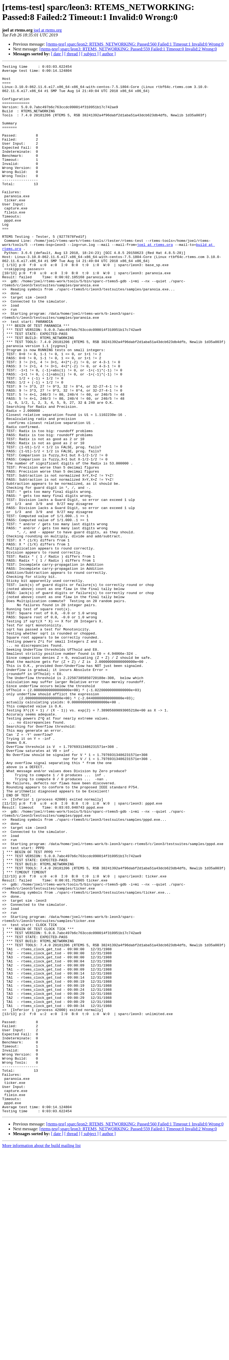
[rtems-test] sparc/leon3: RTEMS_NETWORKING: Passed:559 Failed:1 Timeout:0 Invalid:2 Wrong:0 (128, 49)
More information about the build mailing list (41, 1355)
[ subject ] (90, 54)
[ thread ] (72, 54)
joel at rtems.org (47, 30)
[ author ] (108, 54)
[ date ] (57, 54)
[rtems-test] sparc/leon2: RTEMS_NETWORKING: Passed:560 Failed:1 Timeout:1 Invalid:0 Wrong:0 (135, 44)
